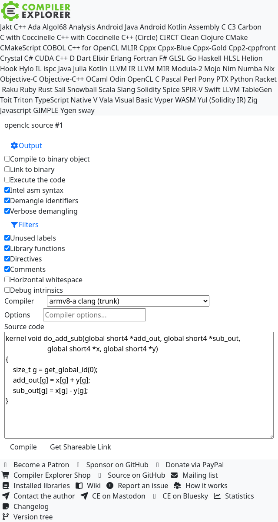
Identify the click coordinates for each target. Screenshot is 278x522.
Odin (118, 79)
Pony (206, 79)
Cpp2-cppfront (252, 48)
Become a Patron (36, 464)
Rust (45, 89)
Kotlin (98, 68)
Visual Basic (133, 100)
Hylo (26, 68)
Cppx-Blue (174, 48)
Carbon (249, 27)
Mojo (212, 68)
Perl (190, 79)
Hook (8, 68)
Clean (190, 37)
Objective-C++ (61, 79)
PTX (222, 79)
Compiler (19, 301)
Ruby (28, 89)
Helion (252, 58)
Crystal (11, 58)
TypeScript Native (63, 100)
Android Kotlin (163, 27)
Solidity (149, 89)
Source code (24, 326)
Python (241, 79)
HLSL (231, 58)
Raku (10, 89)
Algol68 (55, 27)
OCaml (97, 79)
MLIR (129, 48)
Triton (23, 100)
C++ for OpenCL (93, 48)
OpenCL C (143, 79)
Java (64, 68)
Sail (60, 89)
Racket (266, 79)
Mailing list (195, 475)
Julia (80, 68)
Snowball (82, 89)
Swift (213, 89)
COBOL (54, 48)
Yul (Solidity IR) (222, 100)
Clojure (212, 37)
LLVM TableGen (247, 89)
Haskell (210, 58)
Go (191, 58)
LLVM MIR (153, 68)
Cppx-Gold (210, 48)
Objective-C (18, 79)
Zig (253, 100)
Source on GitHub (131, 475)
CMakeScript (20, 48)
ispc (49, 68)
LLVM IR (122, 68)
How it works (201, 485)
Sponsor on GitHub (112, 464)
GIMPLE (46, 110)
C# (28, 58)
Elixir (100, 58)
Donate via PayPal (190, 464)
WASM (185, 100)
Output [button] (26, 145)
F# (163, 58)
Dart (83, 58)
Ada (34, 27)
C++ (20, 27)
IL (39, 68)
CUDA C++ (51, 58)
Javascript (15, 110)
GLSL (177, 58)
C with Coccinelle (27, 37)
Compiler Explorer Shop (47, 475)
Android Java (117, 27)
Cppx (147, 48)
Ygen (68, 110)
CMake (236, 37)
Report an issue (138, 485)
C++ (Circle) (139, 37)
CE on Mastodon (114, 496)
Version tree (28, 517)
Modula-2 (186, 68)
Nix (269, 68)
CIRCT (169, 37)
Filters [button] (24, 224)
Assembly (204, 27)
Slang (126, 89)
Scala (107, 89)
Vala (106, 100)
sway (86, 110)
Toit (6, 100)
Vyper (164, 100)
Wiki (88, 485)
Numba (250, 68)
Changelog (26, 506)
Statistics (235, 496)
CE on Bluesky (180, 496)
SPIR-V (192, 89)
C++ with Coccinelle (87, 37)
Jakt (6, 27)
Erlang (120, 58)
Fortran (145, 58)
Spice (170, 89)
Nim (229, 68)
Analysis (82, 27)
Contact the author (39, 496)
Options (17, 315)
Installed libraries (36, 485)
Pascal (171, 79)
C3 (232, 27)
